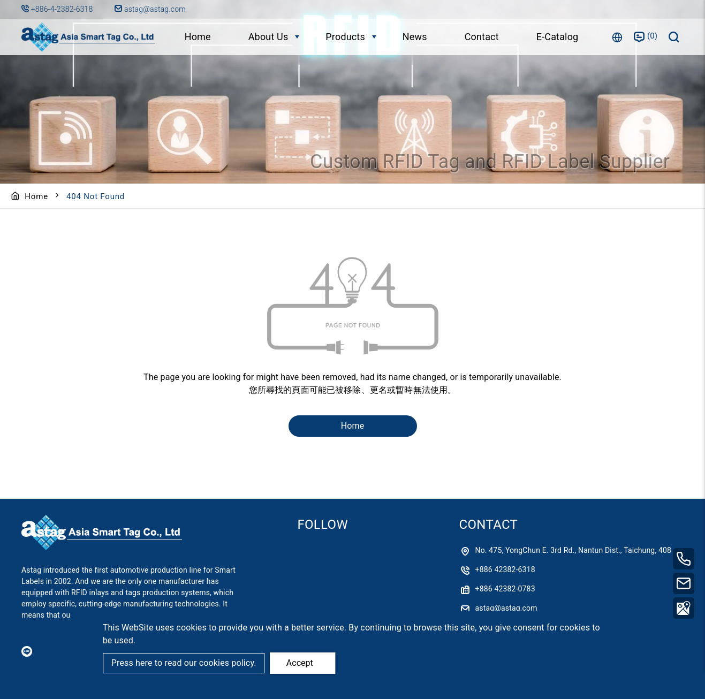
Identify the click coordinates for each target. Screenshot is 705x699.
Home (198, 36)
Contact (482, 36)
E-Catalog (557, 36)
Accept (299, 663)
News (415, 36)
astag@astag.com (150, 9)
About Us (268, 36)
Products (345, 36)
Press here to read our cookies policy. (183, 663)
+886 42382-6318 (505, 569)
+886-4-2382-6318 (63, 9)
